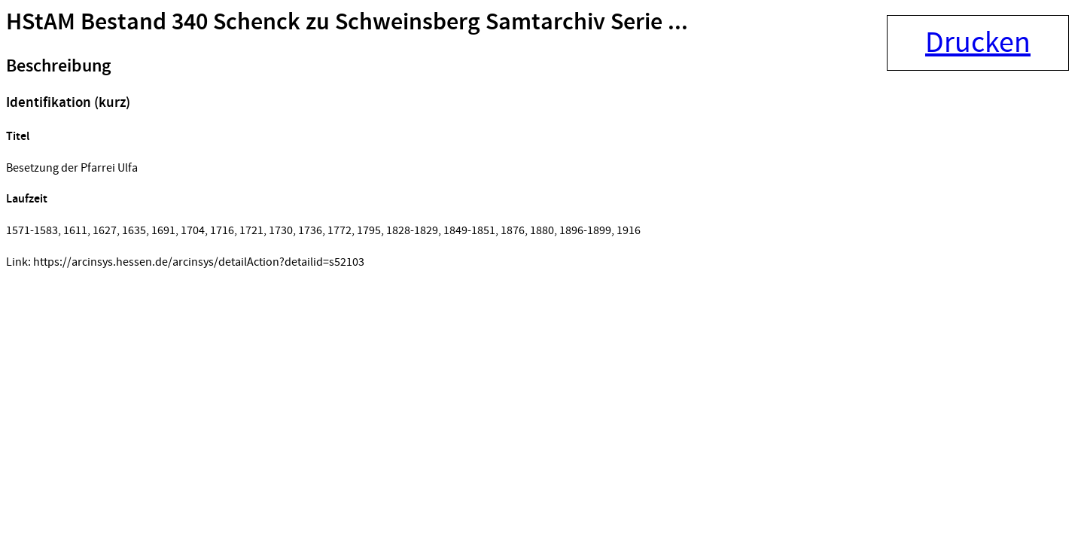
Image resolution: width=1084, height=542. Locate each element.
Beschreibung (58, 66)
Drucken (978, 42)
